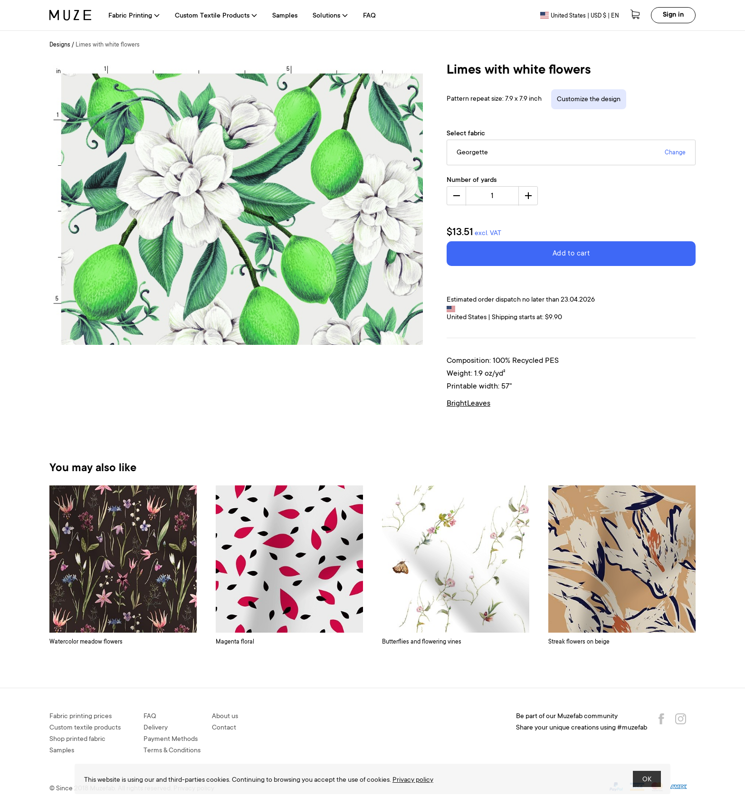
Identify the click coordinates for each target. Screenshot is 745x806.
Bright (457, 403)
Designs (59, 45)
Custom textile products (85, 728)
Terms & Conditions (172, 751)
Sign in (673, 15)
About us (225, 717)
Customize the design (589, 100)
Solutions (330, 16)
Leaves (478, 403)
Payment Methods (170, 739)
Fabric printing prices (80, 717)
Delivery (155, 728)
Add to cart (571, 254)
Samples (284, 16)
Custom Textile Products (216, 16)
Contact (224, 728)
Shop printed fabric (77, 739)
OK (646, 780)
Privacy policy (412, 780)
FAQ (369, 16)
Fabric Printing (134, 16)
